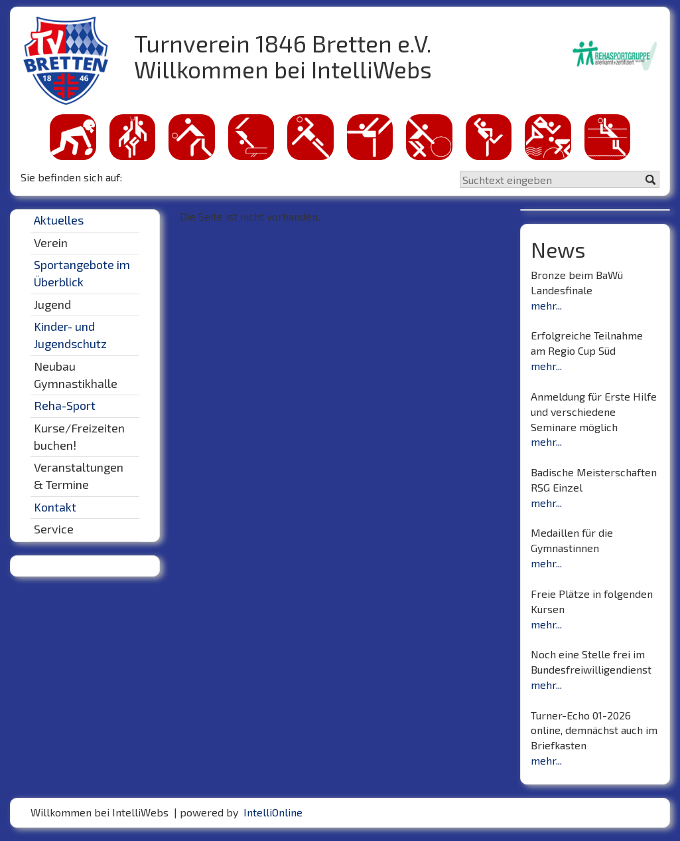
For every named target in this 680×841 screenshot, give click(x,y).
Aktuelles (59, 220)
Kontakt (55, 507)
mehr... (546, 305)
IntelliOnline (273, 812)
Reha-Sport (65, 405)
